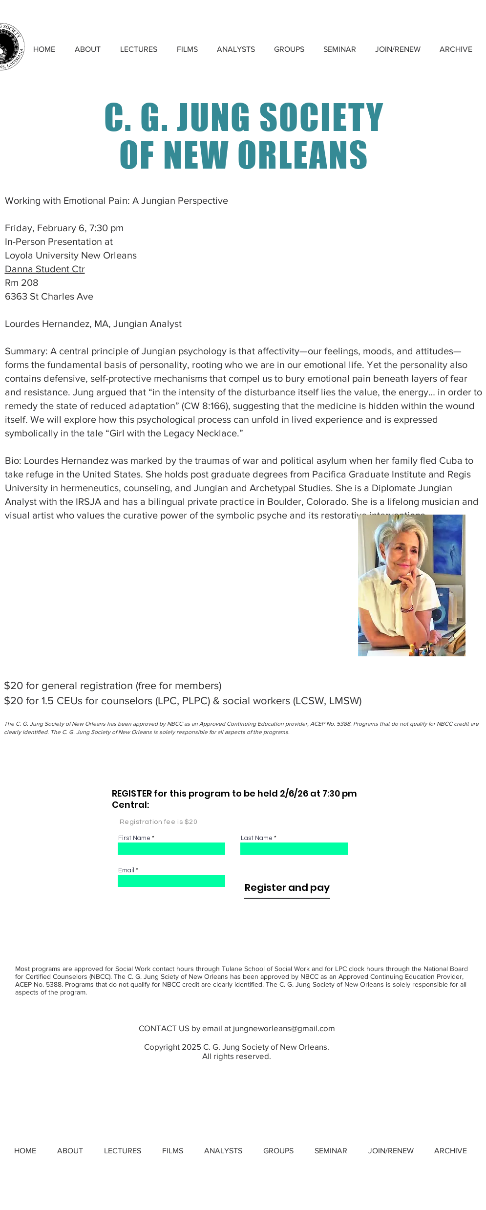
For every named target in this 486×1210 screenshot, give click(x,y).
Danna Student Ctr (45, 268)
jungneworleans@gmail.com (284, 1028)
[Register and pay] (287, 887)
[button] (138, 49)
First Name (134, 838)
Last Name (257, 838)
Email (126, 870)
